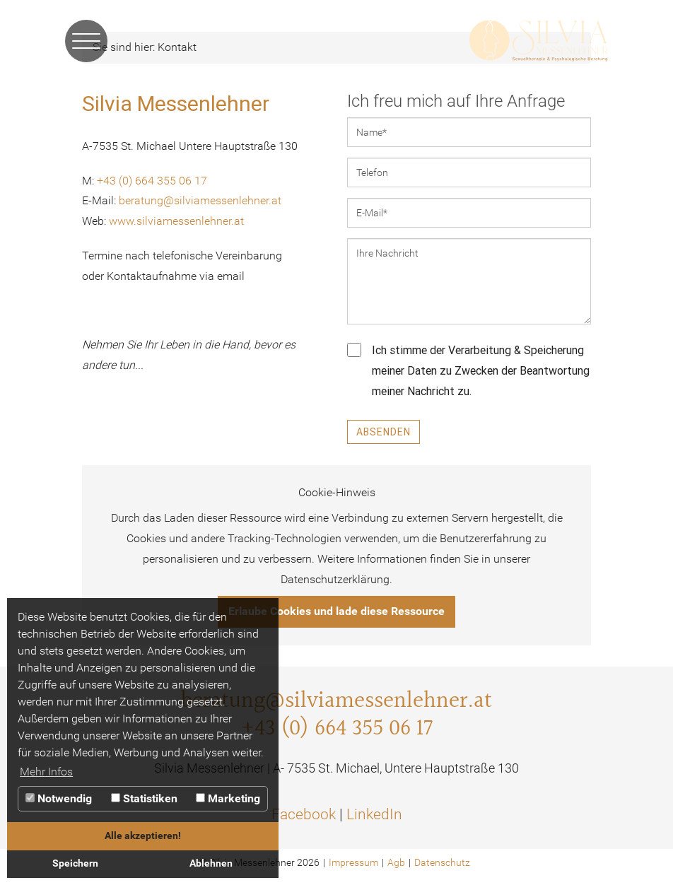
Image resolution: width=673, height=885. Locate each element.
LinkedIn (374, 814)
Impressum (353, 862)
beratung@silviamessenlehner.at (200, 200)
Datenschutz (442, 862)
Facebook (303, 814)
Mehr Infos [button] (46, 771)
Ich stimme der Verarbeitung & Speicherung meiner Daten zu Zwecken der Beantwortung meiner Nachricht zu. (468, 370)
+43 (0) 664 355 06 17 (152, 180)
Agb (396, 862)
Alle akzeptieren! (143, 836)
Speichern (75, 863)
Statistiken (144, 798)
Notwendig (58, 798)
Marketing (228, 798)
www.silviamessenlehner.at (176, 221)
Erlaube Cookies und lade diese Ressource (336, 611)
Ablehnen (211, 863)
